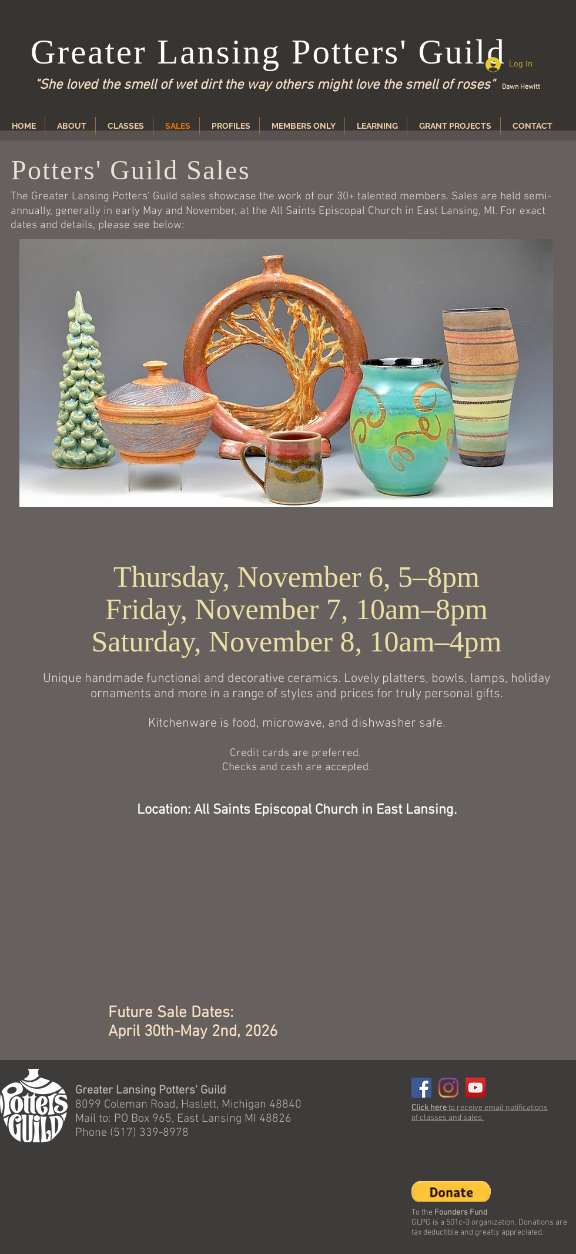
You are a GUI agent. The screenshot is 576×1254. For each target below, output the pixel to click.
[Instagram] (448, 1088)
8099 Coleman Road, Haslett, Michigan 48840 (188, 1105)
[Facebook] (421, 1088)
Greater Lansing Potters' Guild (268, 51)
